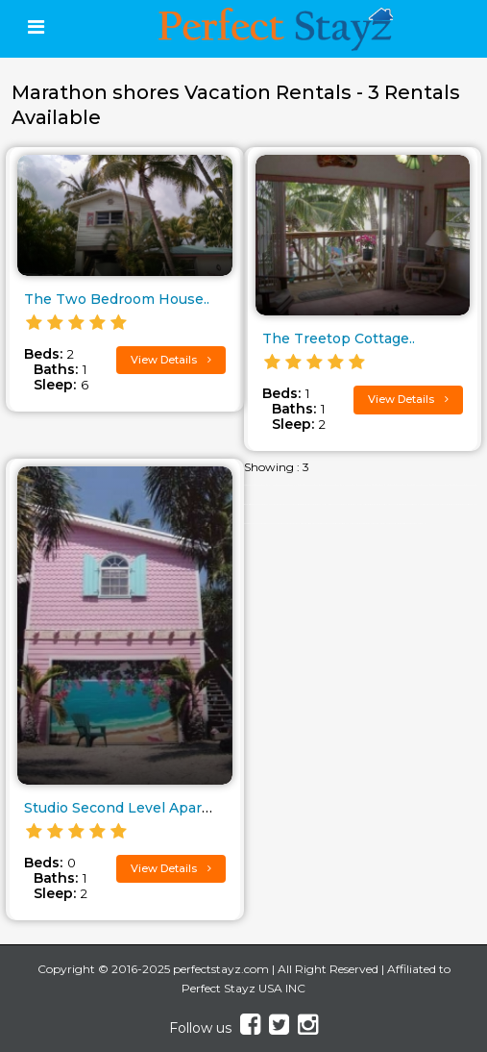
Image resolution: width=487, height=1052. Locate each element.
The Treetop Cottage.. (338, 338)
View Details (171, 359)
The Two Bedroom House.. (116, 299)
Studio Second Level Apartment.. (137, 807)
